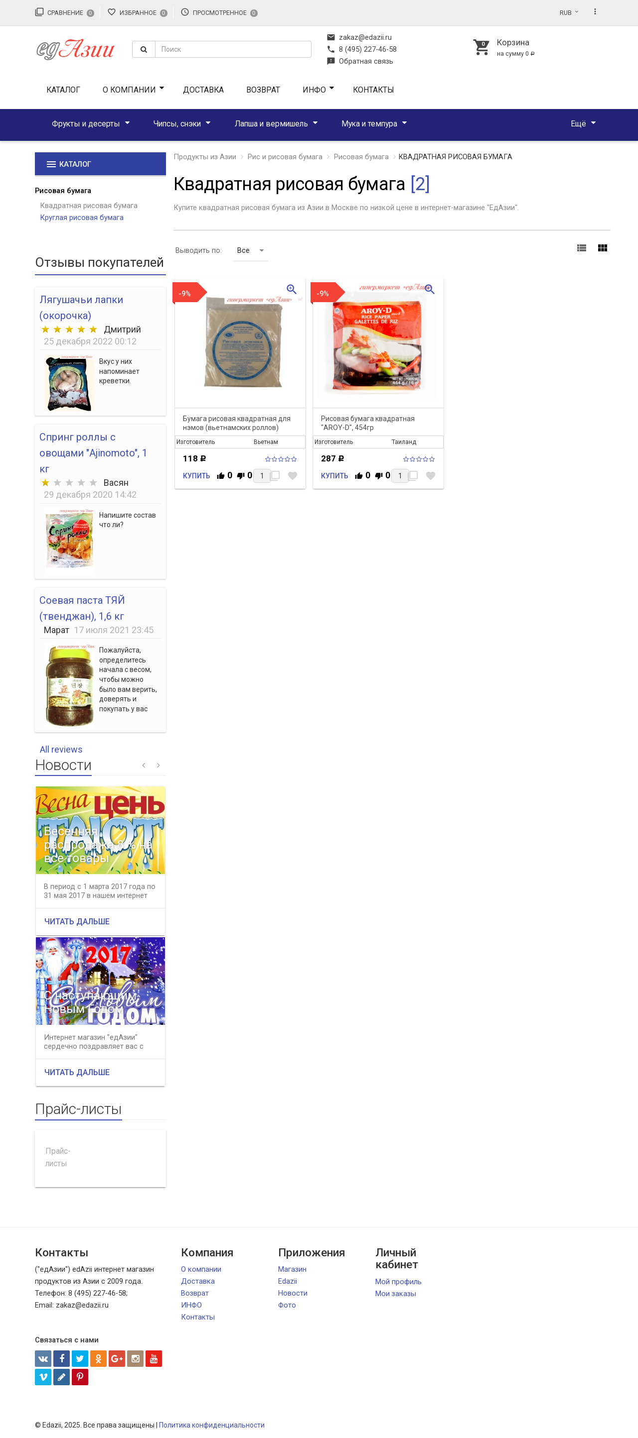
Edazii (287, 1281)
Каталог (63, 90)
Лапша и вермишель (271, 123)
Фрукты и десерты (86, 123)
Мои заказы (395, 1293)
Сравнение (64, 11)
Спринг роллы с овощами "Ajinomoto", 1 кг (93, 453)
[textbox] (233, 49)
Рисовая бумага (63, 191)
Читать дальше (77, 921)
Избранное (137, 11)
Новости (293, 1293)
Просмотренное (219, 11)
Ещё (578, 123)
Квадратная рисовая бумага (89, 205)
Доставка (203, 90)
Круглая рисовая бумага (82, 217)
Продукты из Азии (204, 156)
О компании (129, 90)
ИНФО (314, 90)
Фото (287, 1305)
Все (250, 250)
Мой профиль (398, 1281)
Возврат (263, 90)
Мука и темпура (369, 123)
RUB (566, 12)
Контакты (373, 90)
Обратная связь (359, 61)
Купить (196, 476)
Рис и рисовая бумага (285, 156)
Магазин (292, 1269)
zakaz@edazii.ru (359, 37)
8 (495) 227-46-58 (361, 49)
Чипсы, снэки (177, 123)
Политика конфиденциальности (212, 1425)
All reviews (61, 749)
